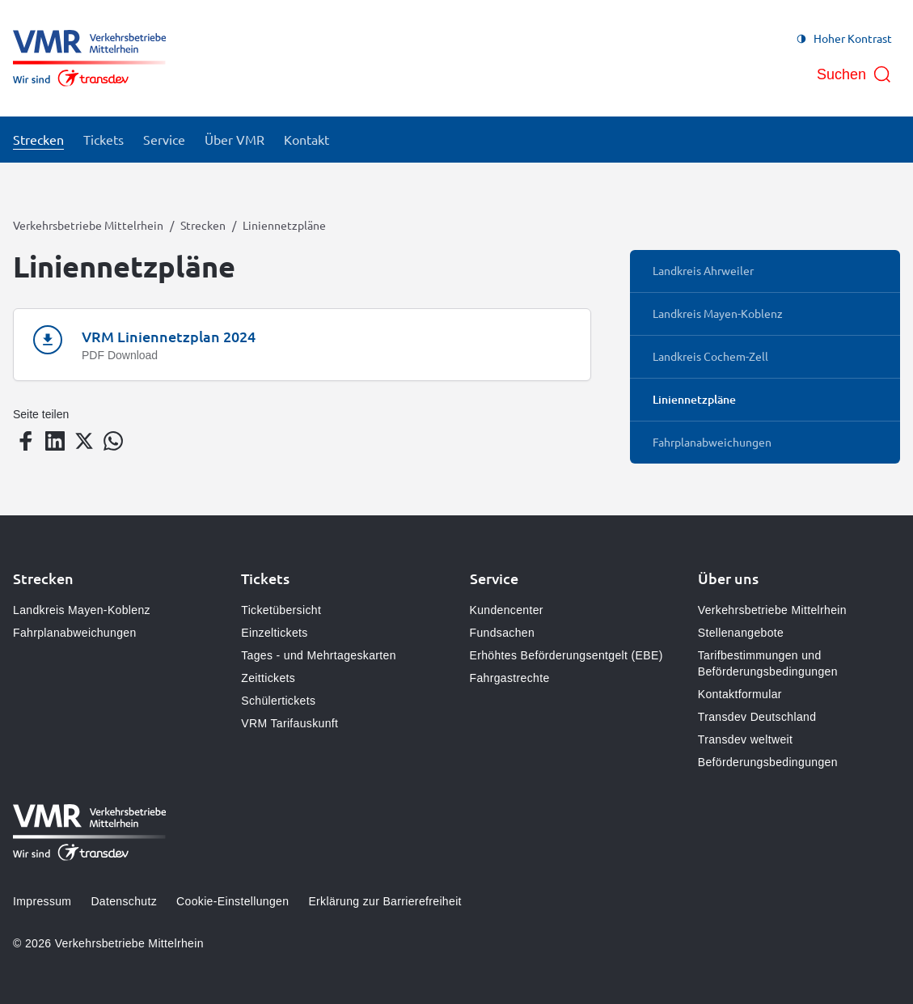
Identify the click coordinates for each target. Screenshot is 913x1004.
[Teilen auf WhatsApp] (113, 441)
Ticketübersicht (281, 610)
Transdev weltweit (745, 739)
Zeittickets (268, 677)
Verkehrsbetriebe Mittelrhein (88, 225)
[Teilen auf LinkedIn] (55, 441)
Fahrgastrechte (510, 677)
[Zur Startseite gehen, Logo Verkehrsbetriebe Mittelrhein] (89, 58)
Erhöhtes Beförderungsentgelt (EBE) (566, 655)
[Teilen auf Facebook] (26, 441)
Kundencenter (506, 610)
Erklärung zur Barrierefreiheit (384, 901)
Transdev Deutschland (757, 716)
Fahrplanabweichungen (75, 632)
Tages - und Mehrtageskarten (318, 655)
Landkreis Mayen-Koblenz (81, 610)
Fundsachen (502, 632)
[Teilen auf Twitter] (84, 441)
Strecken (203, 225)
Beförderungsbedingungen (768, 762)
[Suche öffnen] (854, 74)
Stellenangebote (741, 632)
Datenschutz (124, 901)
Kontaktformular (740, 694)
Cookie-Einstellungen (232, 901)
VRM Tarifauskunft (289, 723)
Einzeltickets (274, 632)
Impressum (42, 901)
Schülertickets (278, 700)
